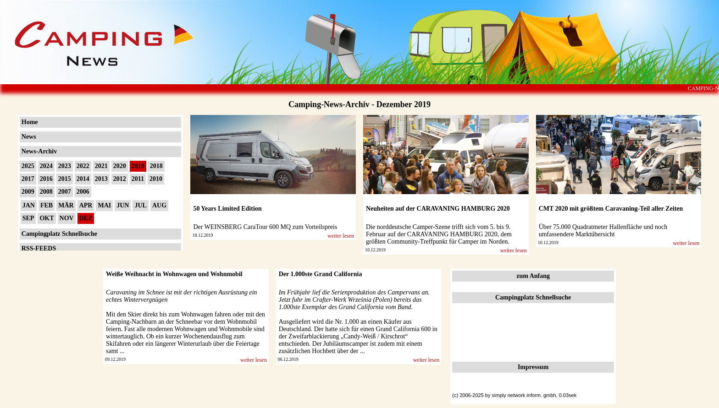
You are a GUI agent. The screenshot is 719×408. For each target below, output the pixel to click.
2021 (101, 166)
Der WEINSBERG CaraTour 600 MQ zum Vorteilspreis (265, 226)
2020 (119, 166)
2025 (28, 166)
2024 (46, 166)
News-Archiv (39, 151)
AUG (159, 205)
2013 (101, 178)
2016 (46, 178)
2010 (155, 178)
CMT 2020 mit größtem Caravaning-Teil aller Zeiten (611, 208)
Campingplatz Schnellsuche (59, 233)
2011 (138, 178)
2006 (83, 191)
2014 (83, 178)
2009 (28, 191)
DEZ (86, 218)
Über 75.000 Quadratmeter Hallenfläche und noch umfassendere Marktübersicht (603, 230)
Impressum (533, 367)
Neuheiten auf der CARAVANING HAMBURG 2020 (438, 208)
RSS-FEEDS (39, 248)
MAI (104, 205)
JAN (28, 205)
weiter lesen (340, 236)
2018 (156, 166)
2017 (28, 178)
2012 (119, 178)
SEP (28, 218)
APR (86, 205)
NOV (67, 218)
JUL (140, 205)
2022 (83, 166)
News (29, 136)
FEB (46, 205)
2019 (138, 166)
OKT (46, 218)
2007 (64, 191)
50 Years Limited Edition (227, 208)
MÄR (65, 205)
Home (30, 122)
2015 (64, 178)
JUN (122, 205)
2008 (46, 191)
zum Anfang (533, 275)
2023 (64, 166)
